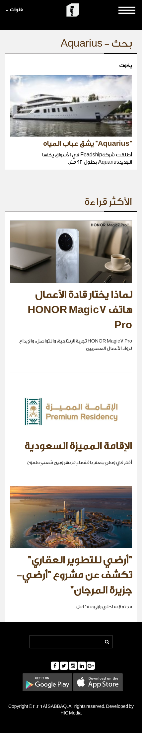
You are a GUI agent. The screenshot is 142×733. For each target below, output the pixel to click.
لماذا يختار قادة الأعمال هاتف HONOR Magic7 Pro (80, 310)
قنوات (14, 10)
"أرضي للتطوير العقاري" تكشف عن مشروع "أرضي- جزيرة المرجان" (74, 575)
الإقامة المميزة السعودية (78, 446)
